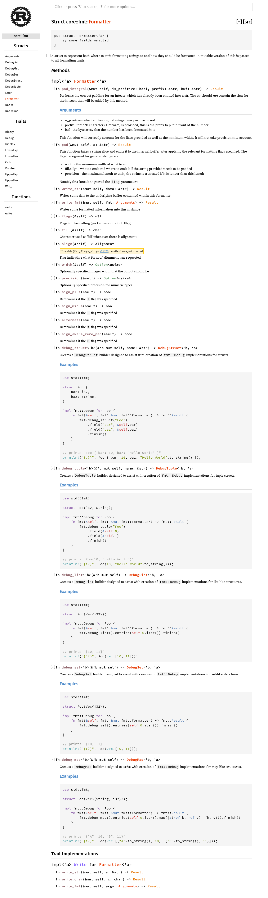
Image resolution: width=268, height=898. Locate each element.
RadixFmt (11, 111)
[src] (247, 22)
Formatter (11, 98)
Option (101, 264)
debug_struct (74, 348)
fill (66, 230)
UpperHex (11, 180)
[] (239, 22)
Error (8, 92)
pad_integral (74, 89)
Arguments (12, 56)
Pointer (10, 168)
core (17, 36)
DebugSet (11, 74)
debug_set (71, 667)
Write (8, 186)
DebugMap (12, 68)
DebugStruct (13, 80)
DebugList (11, 62)
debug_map (71, 759)
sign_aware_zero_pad (82, 334)
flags (67, 216)
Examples (69, 364)
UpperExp (11, 174)
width (67, 264)
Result (216, 89)
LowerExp (11, 150)
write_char (72, 879)
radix (8, 207)
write (8, 213)
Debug (9, 138)
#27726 (104, 251)
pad (65, 144)
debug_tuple (73, 468)
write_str (71, 189)
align (67, 244)
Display (10, 144)
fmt (25, 36)
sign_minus (72, 306)
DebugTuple (13, 86)
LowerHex (11, 156)
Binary (9, 132)
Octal (8, 162)
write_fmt (71, 202)
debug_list (72, 575)
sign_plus (71, 292)
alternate (71, 320)
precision (71, 278)
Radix (9, 105)
